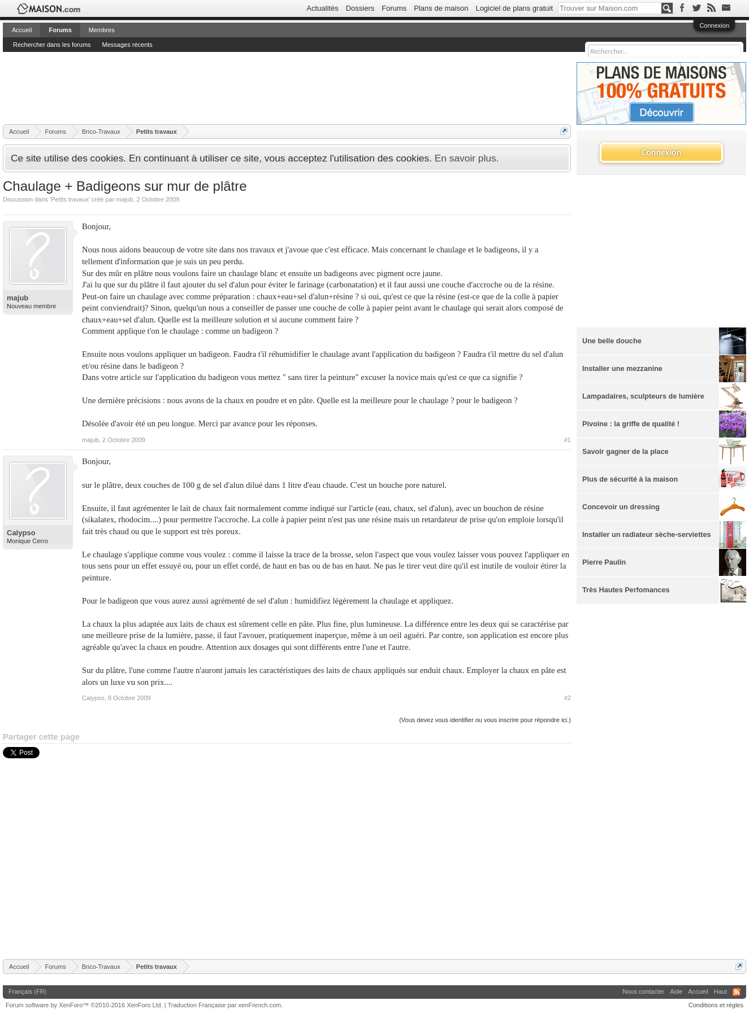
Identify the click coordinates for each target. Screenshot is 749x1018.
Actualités (322, 8)
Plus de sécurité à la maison (630, 479)
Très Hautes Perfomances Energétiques (626, 595)
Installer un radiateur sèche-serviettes (646, 535)
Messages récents (127, 44)
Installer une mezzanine (622, 369)
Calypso (21, 532)
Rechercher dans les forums (52, 44)
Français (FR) (27, 991)
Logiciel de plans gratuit (514, 8)
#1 (567, 439)
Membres (102, 30)
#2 (567, 697)
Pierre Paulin (604, 562)
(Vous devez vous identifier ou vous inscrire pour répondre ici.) (485, 719)
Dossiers (360, 8)
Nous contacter (643, 991)
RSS (737, 992)
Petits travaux (70, 199)
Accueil (22, 30)
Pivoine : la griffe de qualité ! (630, 424)
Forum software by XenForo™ (84, 1005)
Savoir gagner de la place (625, 452)
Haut (720, 991)
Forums (394, 8)
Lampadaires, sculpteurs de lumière (643, 396)
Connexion (714, 25)
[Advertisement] (208, 87)
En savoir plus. (467, 158)
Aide (676, 991)
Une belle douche (612, 341)
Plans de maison (441, 8)
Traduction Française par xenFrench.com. (225, 1005)
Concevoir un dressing (621, 507)
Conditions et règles (716, 1005)
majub (124, 199)
